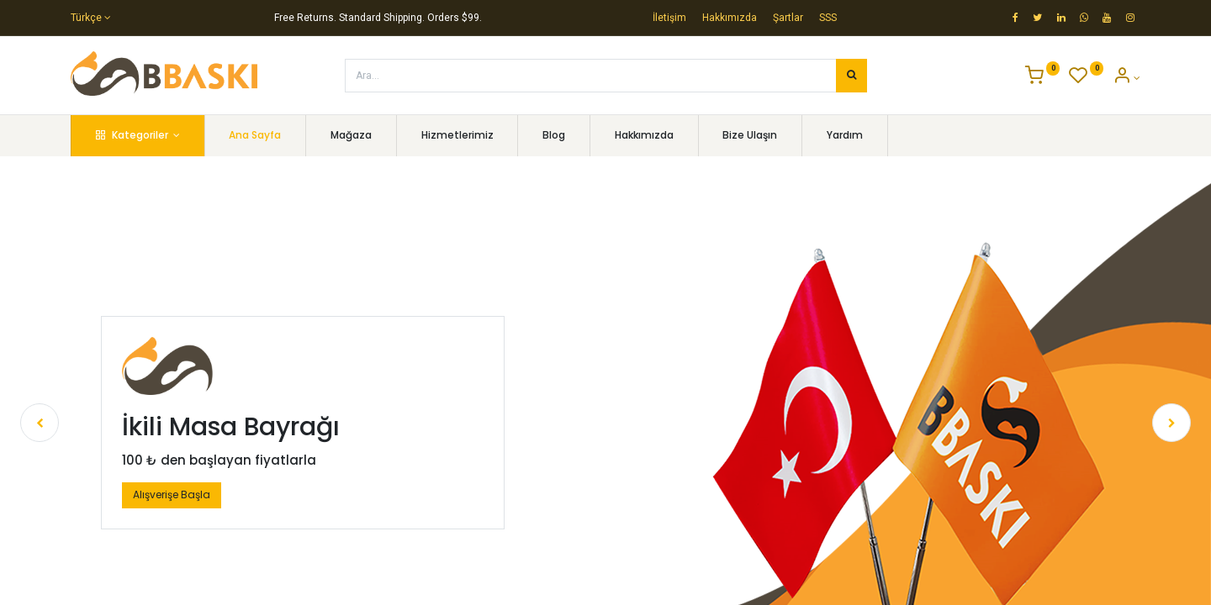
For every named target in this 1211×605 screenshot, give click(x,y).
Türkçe (86, 18)
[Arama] (851, 75)
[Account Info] (1126, 78)
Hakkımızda (729, 18)
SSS (828, 18)
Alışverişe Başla (171, 494)
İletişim (669, 18)
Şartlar (788, 18)
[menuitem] (255, 135)
